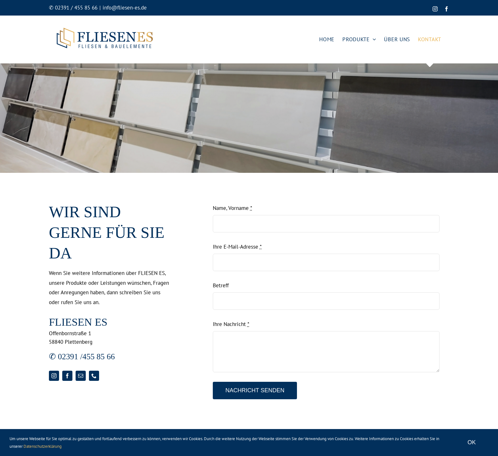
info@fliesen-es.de (125, 7)
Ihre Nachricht (231, 324)
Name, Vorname (232, 208)
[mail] (81, 376)
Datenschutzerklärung (43, 446)
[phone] (94, 376)
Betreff (221, 285)
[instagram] (54, 376)
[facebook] (67, 376)
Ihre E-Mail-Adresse (237, 246)
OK (472, 442)
